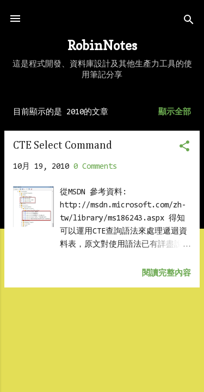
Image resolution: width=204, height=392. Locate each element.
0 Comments (95, 167)
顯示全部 (174, 112)
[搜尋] (188, 22)
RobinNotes (102, 45)
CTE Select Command (62, 145)
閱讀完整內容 (166, 274)
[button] (184, 148)
